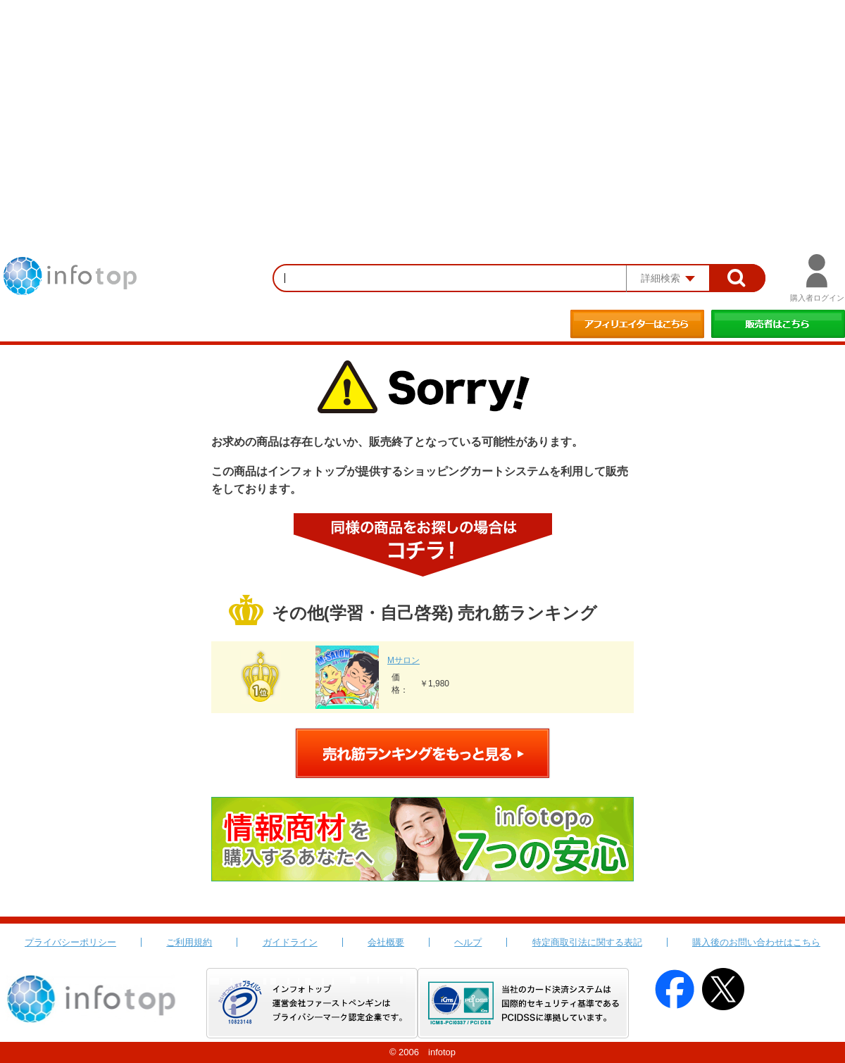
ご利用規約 (189, 942)
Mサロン (403, 660)
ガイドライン (290, 942)
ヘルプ (468, 942)
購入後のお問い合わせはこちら (756, 942)
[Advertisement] (422, 105)
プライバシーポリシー (70, 942)
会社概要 (386, 942)
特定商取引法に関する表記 (587, 942)
